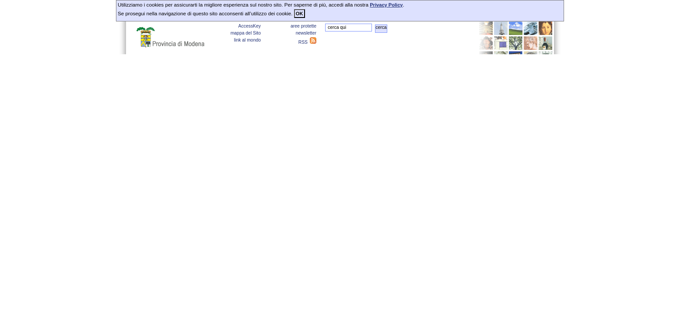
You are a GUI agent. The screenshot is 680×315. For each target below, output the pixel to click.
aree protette (303, 26)
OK (299, 13)
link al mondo (247, 40)
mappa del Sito (246, 33)
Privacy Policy (386, 4)
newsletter (306, 33)
